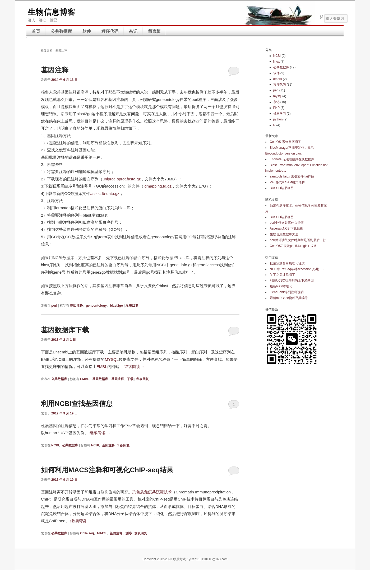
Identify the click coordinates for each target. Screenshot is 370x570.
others (277, 79)
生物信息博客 (51, 12)
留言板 (154, 31)
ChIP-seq (87, 533)
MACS (101, 533)
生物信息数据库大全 (284, 234)
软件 (86, 31)
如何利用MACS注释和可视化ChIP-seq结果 (107, 470)
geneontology (96, 305)
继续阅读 (134, 366)
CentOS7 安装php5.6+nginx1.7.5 (293, 246)
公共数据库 (61, 31)
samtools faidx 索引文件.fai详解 (292, 176)
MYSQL (112, 359)
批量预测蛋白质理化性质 (287, 263)
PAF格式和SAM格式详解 (287, 182)
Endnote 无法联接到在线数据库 (292, 159)
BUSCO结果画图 (282, 188)
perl (54, 305)
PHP (276, 108)
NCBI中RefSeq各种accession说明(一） (297, 269)
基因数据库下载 (65, 330)
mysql (277, 96)
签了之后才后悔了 (282, 275)
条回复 (123, 445)
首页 (36, 31)
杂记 (133, 31)
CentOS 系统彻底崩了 (285, 142)
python (278, 119)
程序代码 (109, 31)
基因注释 (54, 70)
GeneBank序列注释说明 (287, 292)
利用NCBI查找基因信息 (77, 404)
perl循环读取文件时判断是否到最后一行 (298, 240)
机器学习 (279, 113)
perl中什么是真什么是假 (287, 223)
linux (276, 61)
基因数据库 (100, 379)
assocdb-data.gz (104, 193)
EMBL (101, 366)
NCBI (55, 445)
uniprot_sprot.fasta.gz (122, 179)
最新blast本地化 (281, 286)
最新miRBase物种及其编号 (289, 298)
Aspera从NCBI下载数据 (286, 228)
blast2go (116, 305)
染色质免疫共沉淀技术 (152, 492)
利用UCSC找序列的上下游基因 (292, 280)
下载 (130, 379)
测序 (129, 533)
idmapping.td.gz (158, 186)
